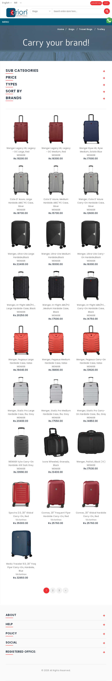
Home (60, 29)
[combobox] (7, 3)
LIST (106, 3)
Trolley (101, 29)
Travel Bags (85, 29)
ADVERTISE (96, 3)
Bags (71, 29)
